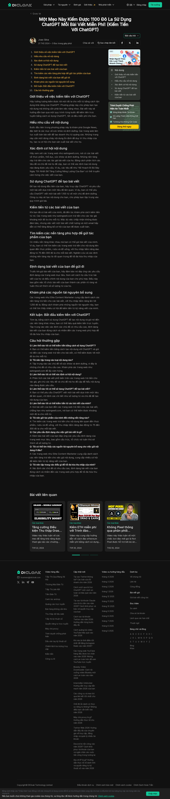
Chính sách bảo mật (104, 785)
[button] (131, 4)
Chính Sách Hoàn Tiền (143, 785)
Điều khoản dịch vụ (85, 785)
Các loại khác (38, 523)
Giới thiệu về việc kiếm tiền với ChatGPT (54, 52)
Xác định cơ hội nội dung (46, 60)
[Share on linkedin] (23, 582)
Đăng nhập (141, 5)
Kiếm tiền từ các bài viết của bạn (50, 69)
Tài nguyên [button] (64, 4)
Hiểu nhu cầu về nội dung (46, 56)
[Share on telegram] (28, 582)
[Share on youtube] (32, 582)
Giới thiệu (88, 5)
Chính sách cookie (123, 785)
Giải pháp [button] (49, 4)
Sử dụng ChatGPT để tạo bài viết (50, 64)
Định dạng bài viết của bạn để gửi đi (52, 77)
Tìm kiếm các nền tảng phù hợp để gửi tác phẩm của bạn (62, 73)
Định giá (77, 5)
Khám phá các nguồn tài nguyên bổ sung (54, 81)
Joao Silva (43, 40)
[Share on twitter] (18, 582)
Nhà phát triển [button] (106, 4)
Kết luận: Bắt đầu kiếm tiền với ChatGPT (54, 86)
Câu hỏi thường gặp (44, 90)
